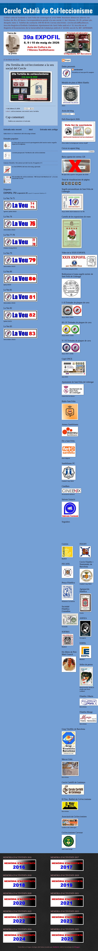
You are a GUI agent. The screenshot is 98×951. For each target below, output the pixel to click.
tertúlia (36, 111)
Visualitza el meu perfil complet (83, 72)
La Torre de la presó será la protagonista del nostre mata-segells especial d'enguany (34, 143)
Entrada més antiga (49, 129)
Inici (31, 129)
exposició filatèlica (39, 193)
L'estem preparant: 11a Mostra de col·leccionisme (28, 152)
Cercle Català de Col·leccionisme (48, 10)
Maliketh (56, 947)
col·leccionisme (16, 111)
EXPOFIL (8, 193)
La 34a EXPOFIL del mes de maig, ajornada (26, 166)
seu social (25, 111)
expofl (30, 193)
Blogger (77, 947)
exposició (21, 193)
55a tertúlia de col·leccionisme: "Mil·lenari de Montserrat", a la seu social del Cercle (34, 177)
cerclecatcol (78, 69)
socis (31, 111)
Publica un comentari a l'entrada (19, 121)
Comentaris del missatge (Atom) (25, 133)
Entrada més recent (13, 129)
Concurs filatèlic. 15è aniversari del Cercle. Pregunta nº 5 (23, 163)
